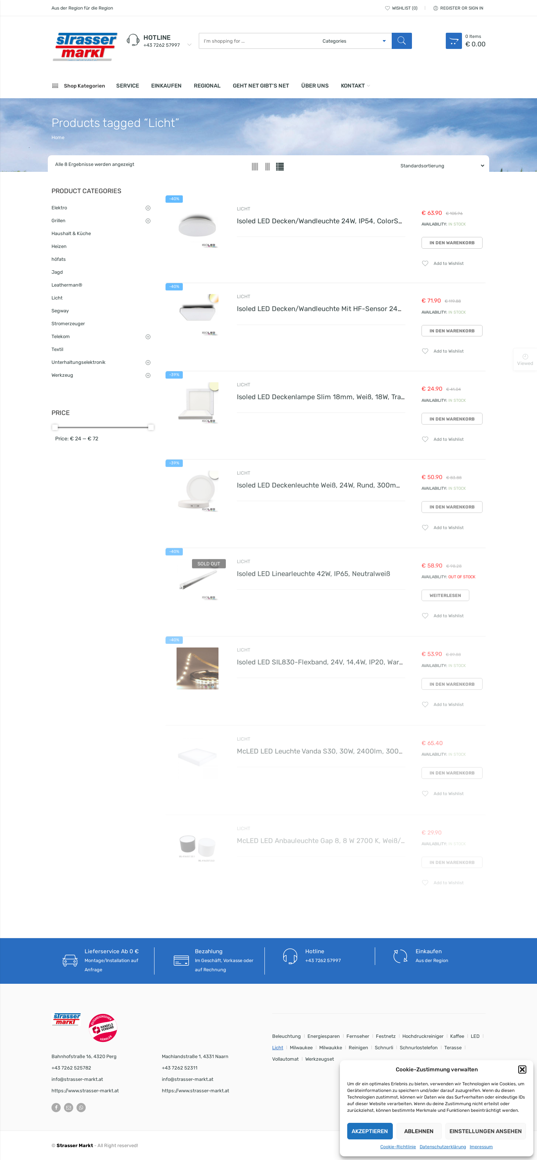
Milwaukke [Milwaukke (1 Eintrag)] (330, 1047)
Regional (207, 85)
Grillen (58, 220)
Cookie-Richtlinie (398, 1146)
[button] (522, 1069)
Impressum (481, 1146)
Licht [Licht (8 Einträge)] (277, 1047)
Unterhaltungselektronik (78, 362)
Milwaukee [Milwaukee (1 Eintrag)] (301, 1047)
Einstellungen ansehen (485, 1131)
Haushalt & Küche (71, 233)
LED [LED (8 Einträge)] (475, 1036)
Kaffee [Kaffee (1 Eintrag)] (457, 1036)
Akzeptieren (370, 1131)
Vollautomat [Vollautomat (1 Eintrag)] (285, 1059)
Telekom (60, 336)
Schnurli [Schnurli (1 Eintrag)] (384, 1047)
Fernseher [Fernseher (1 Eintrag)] (357, 1036)
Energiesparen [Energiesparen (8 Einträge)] (323, 1036)
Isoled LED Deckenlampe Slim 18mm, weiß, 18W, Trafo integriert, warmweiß (356, 404)
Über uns (315, 85)
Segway (60, 310)
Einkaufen (166, 85)
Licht (243, 209)
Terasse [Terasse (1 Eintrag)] (453, 1047)
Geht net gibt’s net (261, 85)
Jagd (57, 272)
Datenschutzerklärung (443, 1146)
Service (127, 85)
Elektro (59, 207)
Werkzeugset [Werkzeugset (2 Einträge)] (319, 1059)
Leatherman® (66, 285)
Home (57, 137)
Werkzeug (62, 375)
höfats (58, 259)
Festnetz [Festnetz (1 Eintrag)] (386, 1036)
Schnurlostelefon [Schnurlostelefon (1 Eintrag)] (419, 1047)
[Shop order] (440, 166)
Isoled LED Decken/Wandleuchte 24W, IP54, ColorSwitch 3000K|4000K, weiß (359, 221)
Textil (57, 349)
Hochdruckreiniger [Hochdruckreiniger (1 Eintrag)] (423, 1036)
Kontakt (353, 85)
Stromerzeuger (68, 323)
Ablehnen (419, 1131)
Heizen (59, 246)
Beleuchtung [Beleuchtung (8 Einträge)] (286, 1036)
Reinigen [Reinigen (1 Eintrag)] (358, 1047)
